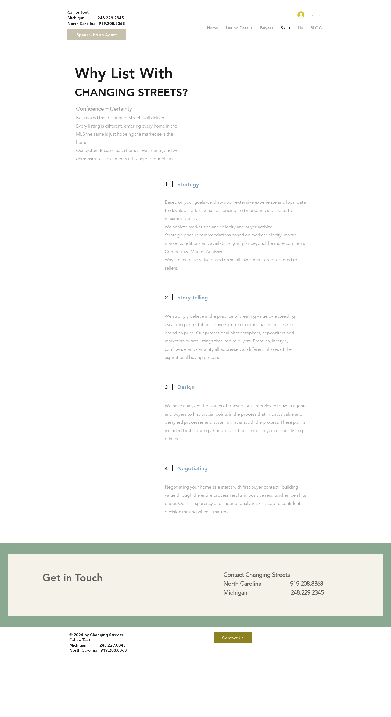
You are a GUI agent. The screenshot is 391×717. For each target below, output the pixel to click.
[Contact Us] (233, 637)
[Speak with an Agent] (96, 34)
